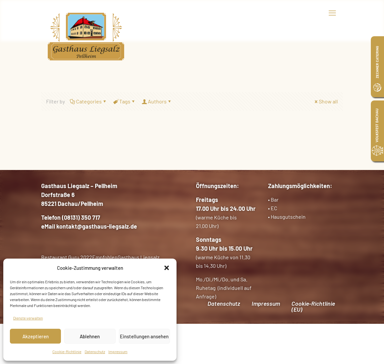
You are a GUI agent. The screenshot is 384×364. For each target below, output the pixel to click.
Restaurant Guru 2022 (66, 257)
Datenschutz (95, 351)
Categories (88, 101)
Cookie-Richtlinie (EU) (313, 306)
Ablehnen (90, 336)
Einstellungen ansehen (144, 336)
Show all (326, 101)
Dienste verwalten (28, 318)
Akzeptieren (35, 336)
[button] (166, 268)
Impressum (117, 351)
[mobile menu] (332, 12)
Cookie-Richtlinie (66, 351)
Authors (157, 101)
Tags (124, 101)
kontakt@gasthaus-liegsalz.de (96, 226)
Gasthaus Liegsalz (138, 257)
